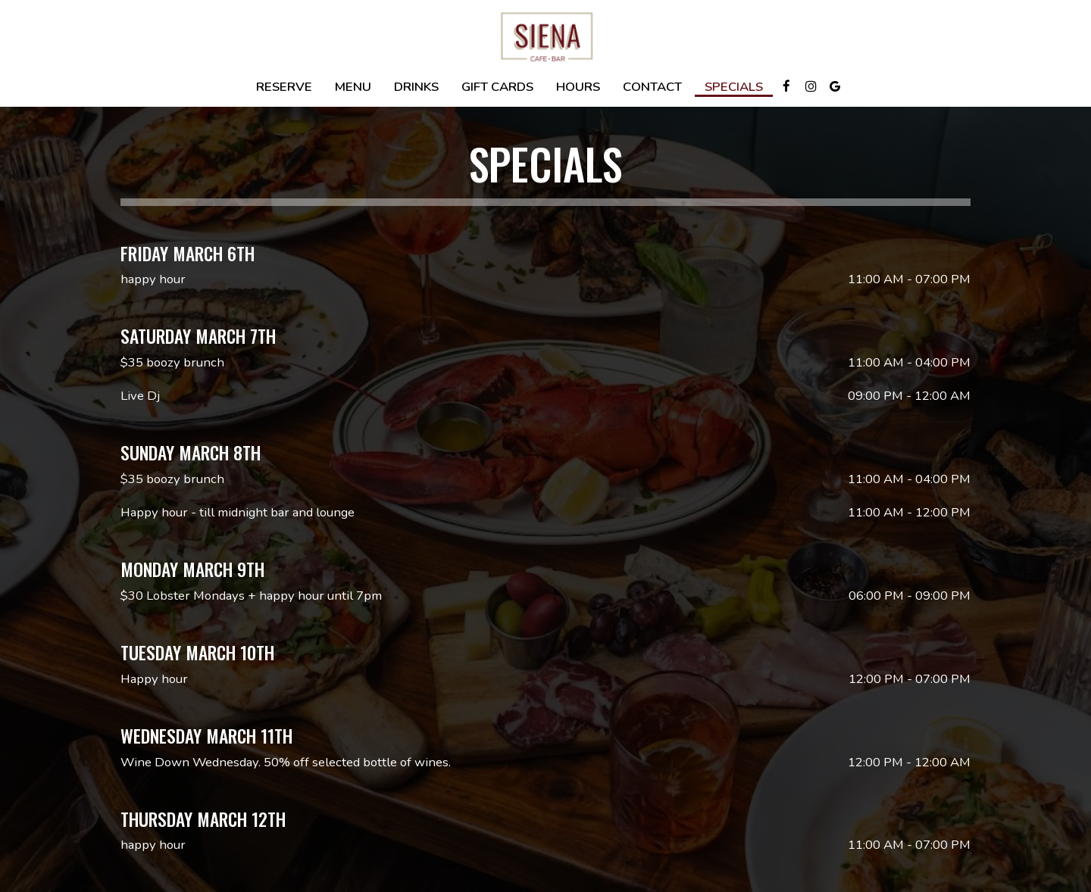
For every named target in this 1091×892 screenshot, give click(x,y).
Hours (578, 87)
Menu (353, 87)
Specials (734, 87)
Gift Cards (497, 87)
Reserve (284, 87)
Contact (652, 87)
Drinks (416, 87)
